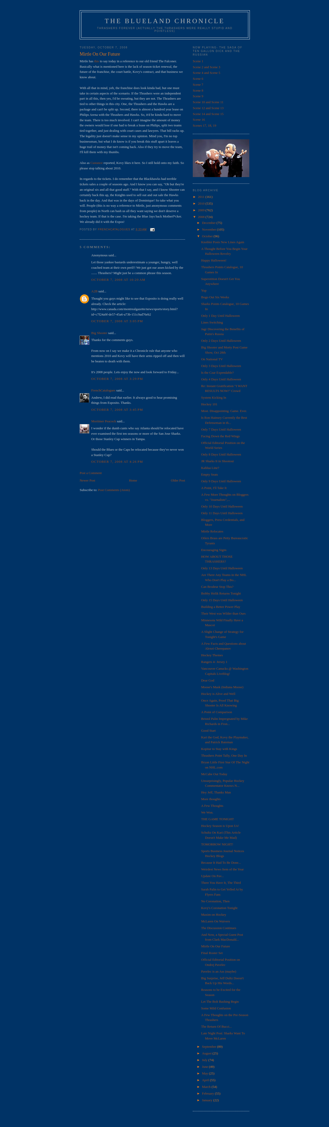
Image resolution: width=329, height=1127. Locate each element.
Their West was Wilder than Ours (223, 613)
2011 (201, 197)
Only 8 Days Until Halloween (221, 454)
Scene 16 (199, 119)
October (208, 236)
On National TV (212, 359)
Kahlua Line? (210, 468)
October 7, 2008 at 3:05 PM (117, 321)
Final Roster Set (212, 953)
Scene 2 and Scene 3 (206, 67)
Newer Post (87, 480)
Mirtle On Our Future (215, 946)
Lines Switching (212, 322)
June (205, 1067)
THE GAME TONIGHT (217, 819)
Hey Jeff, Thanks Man (216, 792)
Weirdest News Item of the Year (222, 869)
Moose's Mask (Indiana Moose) (222, 687)
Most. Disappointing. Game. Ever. (224, 411)
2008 (201, 217)
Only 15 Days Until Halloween (222, 600)
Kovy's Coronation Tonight (219, 908)
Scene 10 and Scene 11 (208, 102)
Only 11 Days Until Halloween (221, 513)
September (209, 1047)
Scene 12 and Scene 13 (208, 108)
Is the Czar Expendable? (217, 372)
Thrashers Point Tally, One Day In (224, 755)
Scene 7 (198, 84)
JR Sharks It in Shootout (217, 461)
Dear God (207, 680)
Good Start (208, 730)
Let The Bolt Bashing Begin (220, 1001)
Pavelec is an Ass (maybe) (218, 971)
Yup (203, 290)
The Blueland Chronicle (165, 21)
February (208, 1093)
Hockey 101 (209, 404)
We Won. (207, 812)
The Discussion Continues (218, 928)
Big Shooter (99, 333)
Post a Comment (91, 473)
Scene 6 (198, 79)
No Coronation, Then (215, 901)
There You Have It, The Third (221, 883)
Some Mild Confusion (216, 1008)
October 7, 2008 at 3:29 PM (117, 379)
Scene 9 (198, 96)
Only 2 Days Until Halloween (221, 341)
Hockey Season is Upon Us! (220, 826)
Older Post (178, 480)
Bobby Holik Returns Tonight (221, 593)
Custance (96, 163)
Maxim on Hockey (213, 914)
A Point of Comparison (216, 712)
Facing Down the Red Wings (220, 436)
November (209, 229)
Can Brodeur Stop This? (217, 587)
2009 (201, 210)
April (206, 1080)
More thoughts (211, 799)
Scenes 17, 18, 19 (204, 125)
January (207, 1100)
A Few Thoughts (212, 806)
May (205, 1073)
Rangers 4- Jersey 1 (214, 662)
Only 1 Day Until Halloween (220, 316)
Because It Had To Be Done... (221, 862)
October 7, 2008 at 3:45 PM (117, 410)
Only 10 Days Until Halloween (222, 506)
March (207, 1087)
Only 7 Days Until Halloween (221, 429)
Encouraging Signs (213, 550)
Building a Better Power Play (220, 607)
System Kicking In (213, 397)
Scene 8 (198, 90)
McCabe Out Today (214, 774)
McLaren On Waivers (215, 921)
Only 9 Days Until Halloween (221, 481)
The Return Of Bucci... (216, 1026)
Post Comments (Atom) (114, 490)
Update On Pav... (212, 876)
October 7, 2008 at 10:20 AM (118, 280)
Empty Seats (209, 474)
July (205, 1060)
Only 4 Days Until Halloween (221, 379)
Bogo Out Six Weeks (215, 297)
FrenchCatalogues (103, 390)
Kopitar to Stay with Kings (219, 749)
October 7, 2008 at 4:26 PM (117, 462)
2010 (201, 203)
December (209, 223)
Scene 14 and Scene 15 (208, 114)
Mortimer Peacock (103, 421)
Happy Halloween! (213, 260)
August (207, 1053)
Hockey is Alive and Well (218, 694)
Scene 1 (198, 61)
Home (133, 480)
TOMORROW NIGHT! (217, 844)
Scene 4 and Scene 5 (206, 73)
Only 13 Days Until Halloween (222, 568)
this (96, 61)
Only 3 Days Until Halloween (221, 366)
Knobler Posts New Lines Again (222, 242)
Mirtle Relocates (212, 531)
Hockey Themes (212, 655)
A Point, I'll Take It (213, 488)
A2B (94, 291)
